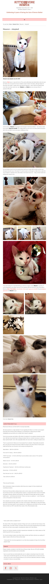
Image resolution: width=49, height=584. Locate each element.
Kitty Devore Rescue (24, 3)
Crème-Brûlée (19, 289)
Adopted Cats (10, 486)
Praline (24, 289)
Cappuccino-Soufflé (32, 289)
